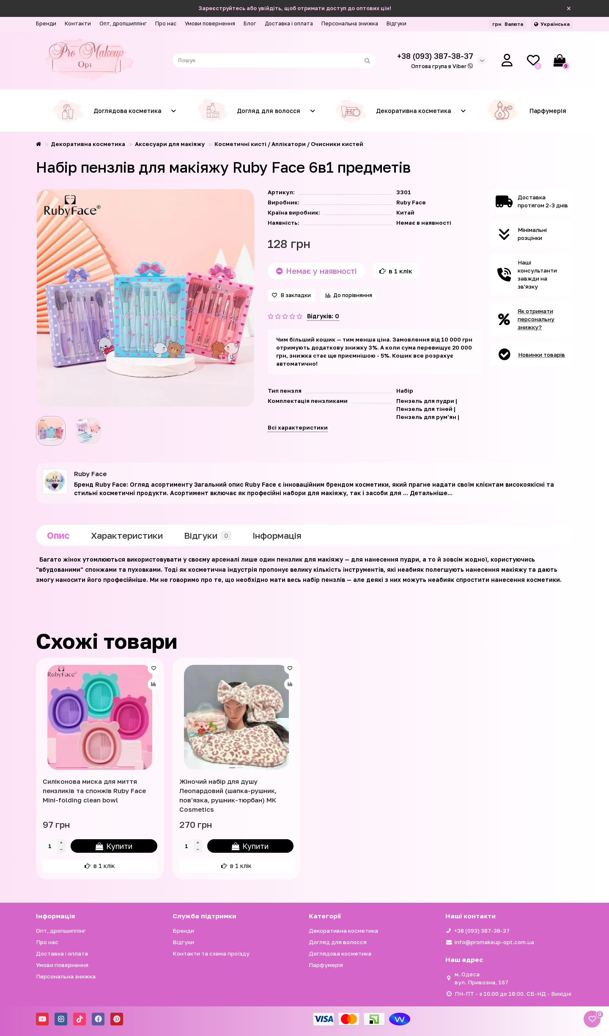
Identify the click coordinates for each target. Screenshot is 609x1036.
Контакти (78, 23)
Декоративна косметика (391, 111)
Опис (58, 535)
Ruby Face (411, 202)
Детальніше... (431, 492)
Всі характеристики (298, 427)
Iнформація (277, 535)
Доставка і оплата (289, 23)
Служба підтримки (204, 916)
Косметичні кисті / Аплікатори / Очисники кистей (288, 144)
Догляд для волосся (246, 111)
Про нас (165, 23)
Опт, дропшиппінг (123, 23)
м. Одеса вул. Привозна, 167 (481, 978)
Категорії (325, 916)
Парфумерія (526, 111)
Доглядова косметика (104, 111)
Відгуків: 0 (323, 316)
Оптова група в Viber (442, 66)
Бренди (46, 23)
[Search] (274, 60)
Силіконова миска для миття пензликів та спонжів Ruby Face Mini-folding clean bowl (94, 790)
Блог (250, 23)
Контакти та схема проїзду (211, 953)
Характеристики (127, 535)
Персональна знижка (349, 23)
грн (507, 24)
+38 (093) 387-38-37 (482, 930)
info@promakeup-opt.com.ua (494, 942)
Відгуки (396, 23)
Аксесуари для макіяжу (170, 144)
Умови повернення (210, 23)
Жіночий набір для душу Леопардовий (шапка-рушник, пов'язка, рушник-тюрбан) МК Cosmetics (228, 795)
